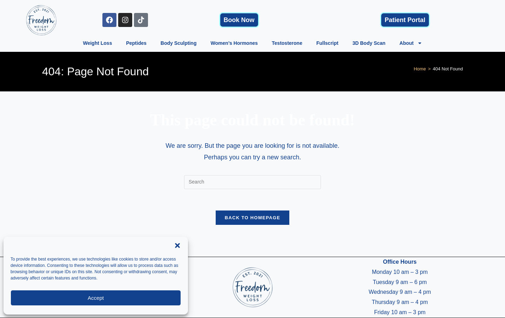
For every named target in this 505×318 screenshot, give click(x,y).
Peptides (136, 43)
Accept (96, 298)
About (410, 43)
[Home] (420, 68)
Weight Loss (97, 43)
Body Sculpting (179, 43)
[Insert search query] (252, 182)
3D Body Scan (368, 43)
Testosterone (287, 43)
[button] (177, 245)
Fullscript (327, 43)
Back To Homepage (252, 217)
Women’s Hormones (234, 43)
